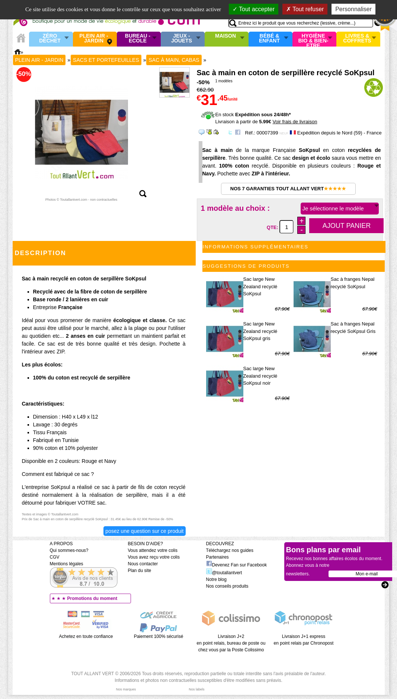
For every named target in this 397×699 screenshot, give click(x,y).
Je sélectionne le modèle (333, 208)
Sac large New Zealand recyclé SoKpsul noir (260, 376)
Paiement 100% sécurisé (158, 636)
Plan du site (139, 570)
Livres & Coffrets (357, 39)
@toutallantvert (224, 572)
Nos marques (126, 689)
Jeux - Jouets (181, 39)
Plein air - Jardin (93, 39)
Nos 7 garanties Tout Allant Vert (288, 188)
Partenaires (217, 557)
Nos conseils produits (227, 586)
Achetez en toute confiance (86, 636)
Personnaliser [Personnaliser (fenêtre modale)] (353, 9)
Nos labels (196, 689)
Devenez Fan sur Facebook (236, 565)
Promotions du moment (92, 598)
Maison (225, 36)
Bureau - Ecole (137, 39)
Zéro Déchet (50, 39)
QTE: (273, 227)
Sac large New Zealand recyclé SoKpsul (260, 286)
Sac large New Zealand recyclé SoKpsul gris (260, 331)
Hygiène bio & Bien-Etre (313, 39)
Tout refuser (305, 9)
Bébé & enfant (269, 39)
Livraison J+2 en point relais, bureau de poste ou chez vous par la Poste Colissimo (231, 643)
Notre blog (216, 579)
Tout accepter (254, 9)
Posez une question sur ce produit (144, 531)
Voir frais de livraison (294, 121)
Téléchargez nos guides (229, 550)
